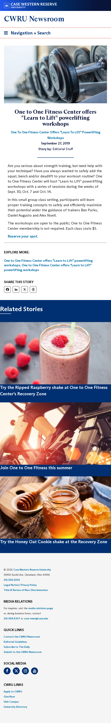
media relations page (40, 608)
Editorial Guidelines (15, 641)
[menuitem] (55, 636)
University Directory (15, 706)
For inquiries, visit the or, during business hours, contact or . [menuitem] (28, 613)
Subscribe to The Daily (17, 646)
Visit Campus (11, 701)
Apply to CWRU (13, 691)
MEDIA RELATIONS (18, 602)
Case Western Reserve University (32, 569)
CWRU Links (13, 685)
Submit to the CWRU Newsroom (23, 652)
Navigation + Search (26, 33)
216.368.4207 (12, 618)
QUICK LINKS (14, 630)
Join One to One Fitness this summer (36, 467)
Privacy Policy (29, 585)
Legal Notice (11, 585)
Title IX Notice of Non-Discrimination (26, 590)
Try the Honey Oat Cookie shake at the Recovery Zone (53, 541)
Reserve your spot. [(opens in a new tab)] (23, 236)
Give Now (9, 696)
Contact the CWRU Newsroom (22, 636)
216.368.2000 (12, 579)
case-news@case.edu (36, 618)
